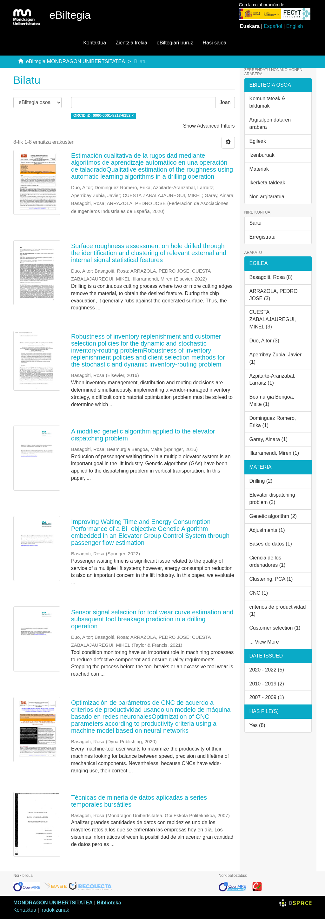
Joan (225, 102)
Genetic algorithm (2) (273, 516)
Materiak (259, 169)
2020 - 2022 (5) (266, 669)
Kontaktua (94, 42)
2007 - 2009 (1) (266, 697)
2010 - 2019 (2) (266, 683)
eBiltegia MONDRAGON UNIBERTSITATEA (75, 61)
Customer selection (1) (275, 628)
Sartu (255, 223)
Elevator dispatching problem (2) (272, 498)
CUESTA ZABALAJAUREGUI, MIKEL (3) (272, 319)
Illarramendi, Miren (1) (274, 453)
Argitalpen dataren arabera (270, 123)
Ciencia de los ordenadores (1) (267, 561)
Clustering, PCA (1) (271, 579)
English (294, 26)
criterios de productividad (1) (277, 610)
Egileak (257, 141)
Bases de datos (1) (270, 543)
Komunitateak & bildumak (267, 102)
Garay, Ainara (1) (268, 439)
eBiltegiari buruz (175, 42)
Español (273, 26)
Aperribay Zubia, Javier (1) (275, 358)
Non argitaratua (266, 196)
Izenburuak (262, 155)
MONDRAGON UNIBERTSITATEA (53, 902)
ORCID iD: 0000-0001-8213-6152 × (103, 115)
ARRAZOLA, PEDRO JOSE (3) (273, 294)
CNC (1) (258, 593)
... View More (264, 642)
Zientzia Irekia (131, 42)
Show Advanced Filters (209, 126)
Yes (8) (257, 725)
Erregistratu (262, 237)
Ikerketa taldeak (267, 182)
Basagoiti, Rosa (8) (271, 277)
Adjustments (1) (267, 530)
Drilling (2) (261, 481)
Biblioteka (109, 902)
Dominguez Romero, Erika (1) (272, 421)
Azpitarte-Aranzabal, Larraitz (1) (272, 379)
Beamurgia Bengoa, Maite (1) (271, 400)
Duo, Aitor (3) (264, 340)
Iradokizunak (54, 910)
